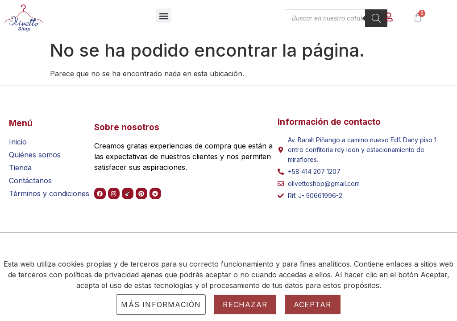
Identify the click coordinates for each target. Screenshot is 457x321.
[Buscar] (376, 18)
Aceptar (312, 304)
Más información (161, 304)
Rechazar (245, 304)
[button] (163, 15)
